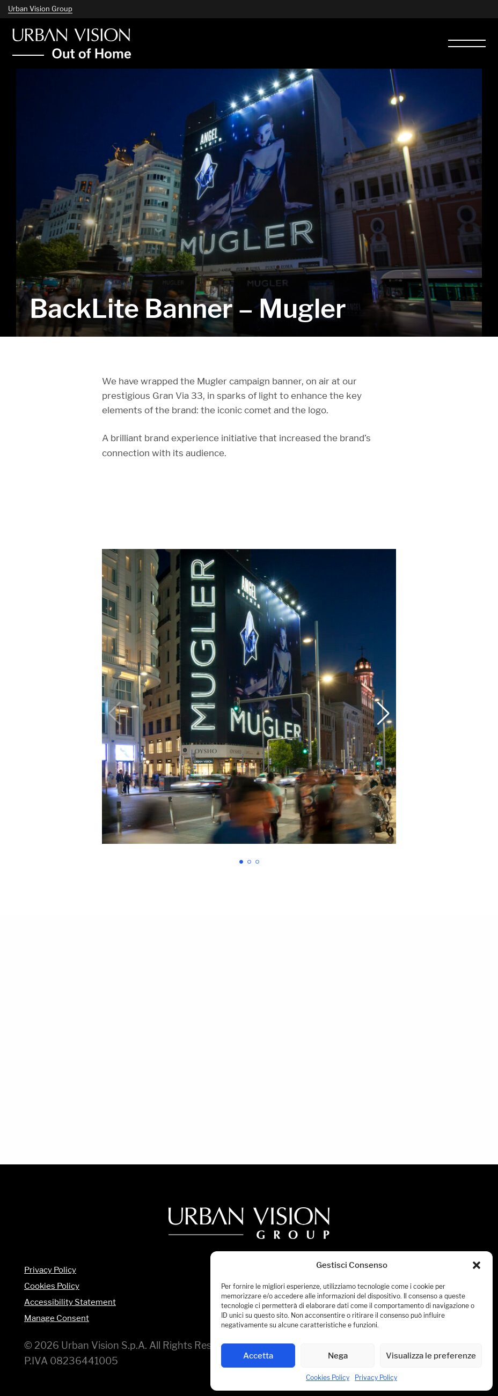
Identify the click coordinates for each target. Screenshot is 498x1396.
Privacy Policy (376, 1377)
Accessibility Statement (70, 1302)
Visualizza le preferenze (431, 1355)
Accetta (258, 1355)
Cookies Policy (327, 1377)
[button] (476, 1265)
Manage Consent (56, 1318)
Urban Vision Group (40, 8)
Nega (338, 1355)
